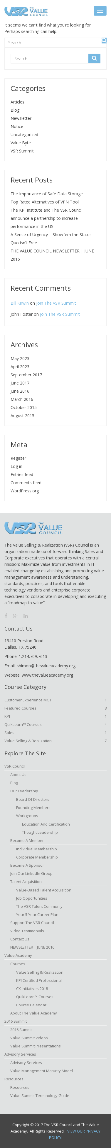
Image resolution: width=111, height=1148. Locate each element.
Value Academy (18, 955)
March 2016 (22, 399)
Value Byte (21, 142)
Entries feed (22, 474)
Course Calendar (31, 1004)
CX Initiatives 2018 (32, 988)
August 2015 (22, 415)
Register (18, 458)
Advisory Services (20, 1054)
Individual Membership (36, 849)
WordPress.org (25, 491)
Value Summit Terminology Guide (39, 1095)
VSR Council (14, 766)
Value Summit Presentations (35, 1046)
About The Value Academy (33, 1013)
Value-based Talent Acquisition (43, 890)
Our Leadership (24, 791)
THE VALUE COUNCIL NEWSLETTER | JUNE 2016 (52, 255)
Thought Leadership (40, 832)
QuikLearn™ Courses (55, 724)
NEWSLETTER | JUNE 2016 (32, 947)
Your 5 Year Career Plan (37, 914)
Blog (15, 110)
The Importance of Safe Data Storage (47, 193)
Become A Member (27, 840)
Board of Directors (32, 799)
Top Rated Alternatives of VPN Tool (45, 202)
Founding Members (33, 807)
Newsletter (21, 118)
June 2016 (20, 391)
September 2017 (26, 375)
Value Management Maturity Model (41, 1070)
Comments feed (26, 482)
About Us (18, 774)
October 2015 (24, 407)
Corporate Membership (37, 857)
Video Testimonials (27, 930)
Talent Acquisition (26, 881)
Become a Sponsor (27, 865)
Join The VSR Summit (56, 303)
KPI (55, 716)
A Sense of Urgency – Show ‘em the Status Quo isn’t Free (51, 238)
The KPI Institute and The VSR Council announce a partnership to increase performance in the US (47, 218)
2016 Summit (15, 1021)
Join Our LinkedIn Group (31, 873)
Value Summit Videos (29, 1037)
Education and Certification (46, 824)
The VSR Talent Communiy (39, 906)
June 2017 (20, 383)
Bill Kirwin (20, 303)
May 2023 (20, 358)
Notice (17, 126)
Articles (17, 102)
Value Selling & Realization (55, 741)
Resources (13, 1079)
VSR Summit (22, 151)
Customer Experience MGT (55, 700)
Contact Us (19, 939)
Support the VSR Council (32, 922)
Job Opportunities (31, 898)
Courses (17, 963)
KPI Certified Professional (39, 980)
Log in (16, 466)
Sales (55, 733)
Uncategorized (24, 134)
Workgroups (27, 815)
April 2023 (20, 366)
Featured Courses (55, 708)
